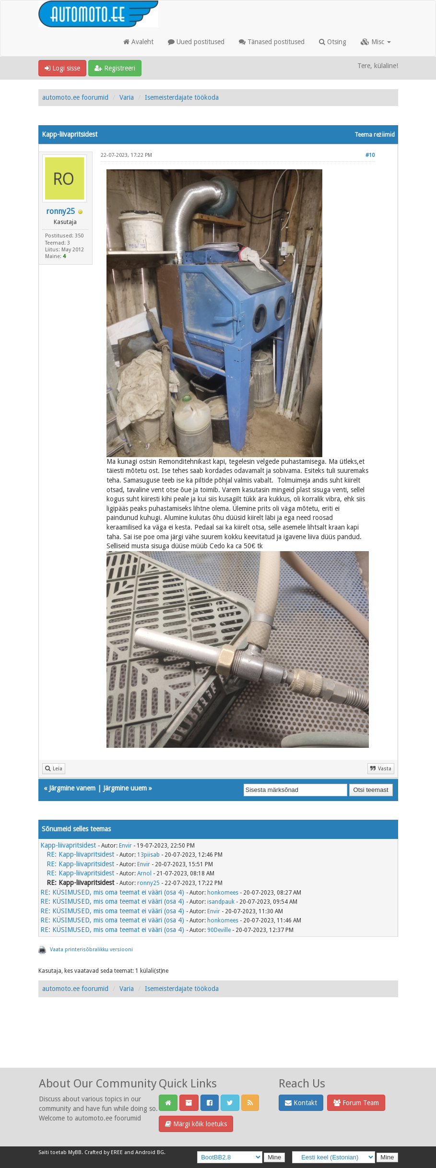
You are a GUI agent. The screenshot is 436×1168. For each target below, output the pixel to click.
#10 (370, 155)
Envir (125, 845)
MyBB (75, 1152)
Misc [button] (376, 42)
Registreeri (114, 68)
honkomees (222, 892)
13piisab (148, 854)
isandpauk (221, 901)
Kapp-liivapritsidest (68, 845)
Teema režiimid (374, 134)
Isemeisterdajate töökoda (182, 97)
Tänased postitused (272, 42)
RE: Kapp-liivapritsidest (80, 854)
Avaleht (138, 42)
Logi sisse (62, 68)
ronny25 (60, 211)
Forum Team (356, 1103)
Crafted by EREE (103, 1152)
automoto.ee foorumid (75, 97)
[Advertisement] (218, 1042)
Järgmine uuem (125, 788)
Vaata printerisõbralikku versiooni (91, 949)
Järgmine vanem (72, 788)
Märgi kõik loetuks (196, 1124)
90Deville (219, 930)
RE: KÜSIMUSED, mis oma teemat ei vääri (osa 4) (112, 892)
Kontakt (301, 1103)
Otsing (332, 42)
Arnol (144, 873)
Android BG (149, 1152)
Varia (126, 97)
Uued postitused (196, 42)
